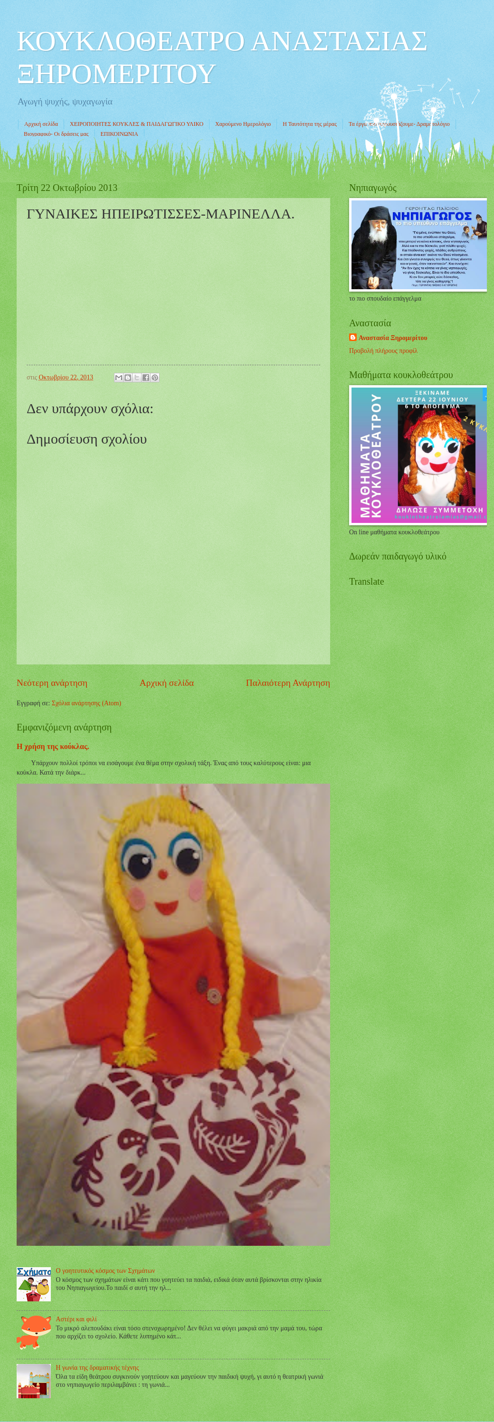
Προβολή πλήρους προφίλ (383, 350)
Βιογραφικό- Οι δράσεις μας (56, 134)
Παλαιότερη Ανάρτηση (288, 683)
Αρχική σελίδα (41, 124)
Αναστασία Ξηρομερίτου (393, 337)
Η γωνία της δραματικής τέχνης (97, 1367)
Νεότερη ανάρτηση (52, 683)
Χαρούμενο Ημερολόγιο (243, 124)
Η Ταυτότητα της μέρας (310, 124)
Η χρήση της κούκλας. (53, 746)
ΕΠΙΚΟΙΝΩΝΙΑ (119, 134)
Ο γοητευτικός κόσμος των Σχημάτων (105, 1270)
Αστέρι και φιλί (76, 1319)
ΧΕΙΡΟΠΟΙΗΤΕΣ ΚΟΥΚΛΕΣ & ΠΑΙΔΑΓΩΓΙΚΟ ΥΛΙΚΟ (136, 124)
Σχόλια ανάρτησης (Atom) (86, 703)
